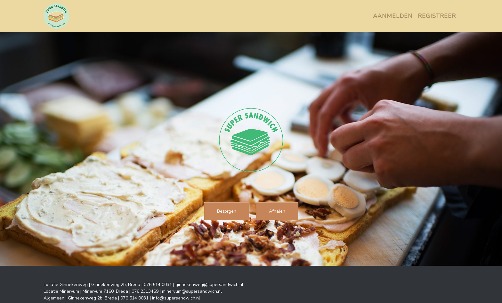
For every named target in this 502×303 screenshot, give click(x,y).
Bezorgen (226, 211)
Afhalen (277, 211)
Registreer (437, 16)
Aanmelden (393, 16)
